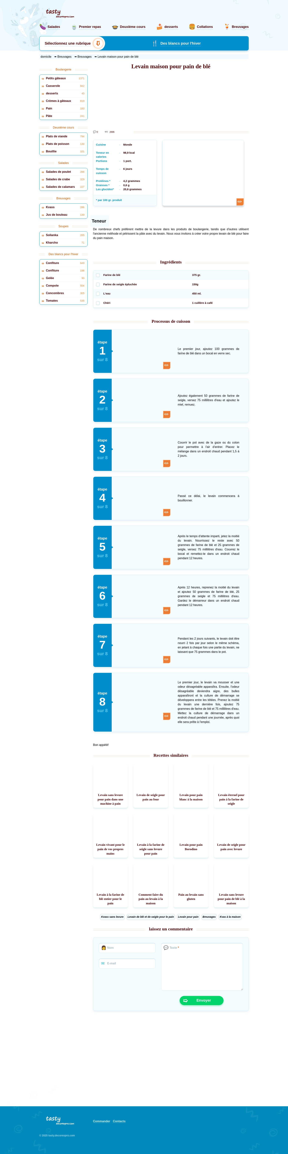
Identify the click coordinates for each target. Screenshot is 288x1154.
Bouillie (65, 151)
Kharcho (65, 243)
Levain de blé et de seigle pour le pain (151, 916)
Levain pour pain (188, 916)
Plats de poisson (65, 144)
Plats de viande (65, 136)
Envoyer (197, 1000)
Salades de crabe (65, 179)
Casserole (65, 86)
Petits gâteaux (65, 78)
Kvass (65, 207)
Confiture (65, 263)
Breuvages (209, 916)
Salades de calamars (65, 187)
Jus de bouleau (65, 215)
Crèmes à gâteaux (65, 101)
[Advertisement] (171, 101)
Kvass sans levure (112, 916)
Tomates (65, 301)
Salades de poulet (65, 172)
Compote (65, 286)
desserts (65, 93)
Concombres (65, 293)
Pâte (65, 116)
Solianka (65, 235)
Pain (65, 109)
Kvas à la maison (230, 916)
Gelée (65, 278)
